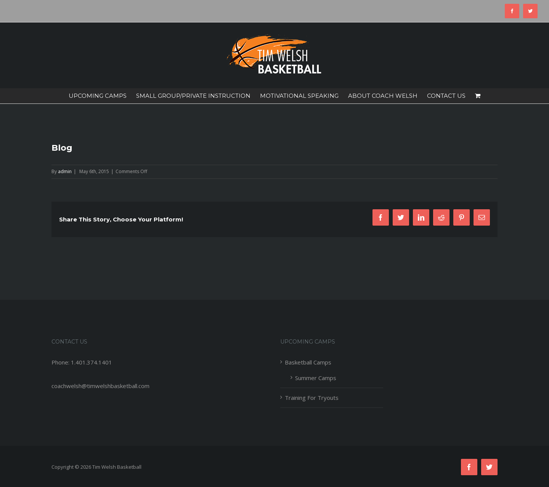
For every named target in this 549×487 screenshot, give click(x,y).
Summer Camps (315, 378)
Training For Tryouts (312, 397)
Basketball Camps (308, 362)
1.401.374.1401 (91, 362)
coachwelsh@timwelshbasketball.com (100, 386)
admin (65, 171)
